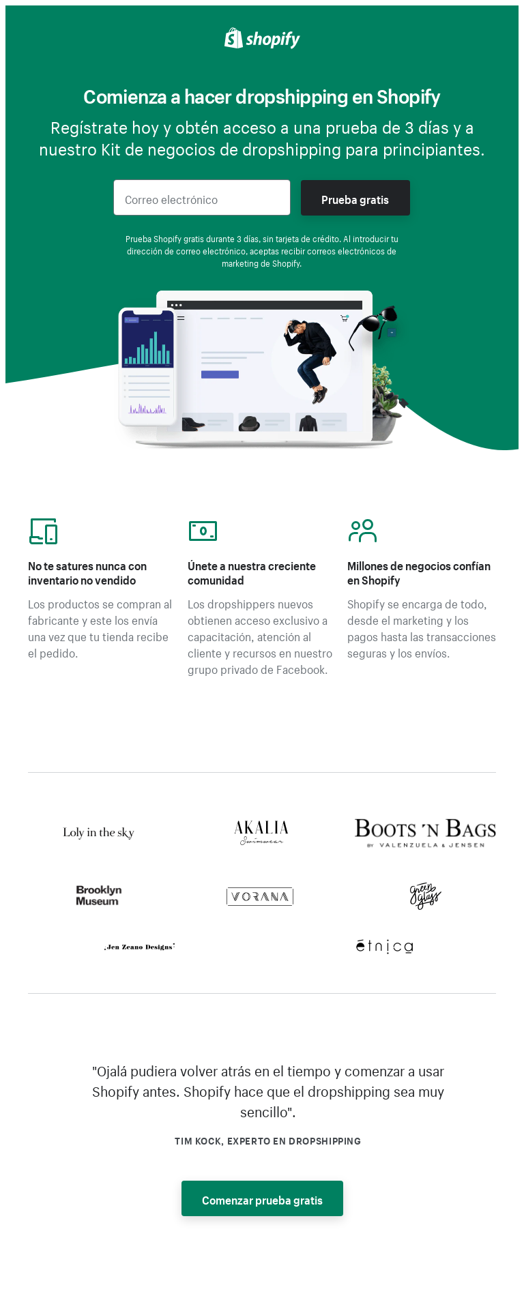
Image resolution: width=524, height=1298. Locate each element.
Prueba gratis (355, 198)
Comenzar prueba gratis (262, 1198)
